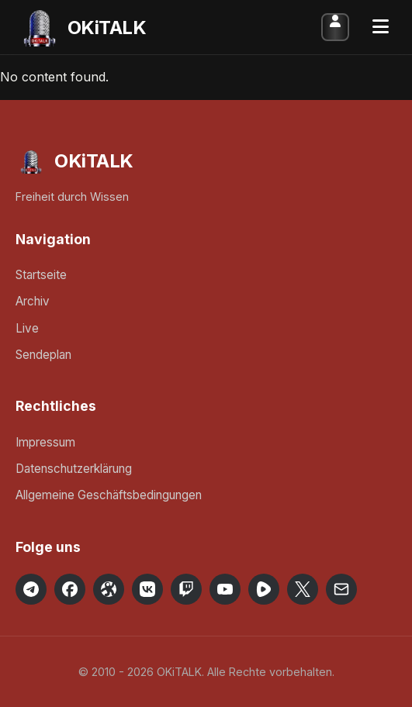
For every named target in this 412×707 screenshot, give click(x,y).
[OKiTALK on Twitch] (186, 589)
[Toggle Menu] (380, 27)
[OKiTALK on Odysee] (108, 589)
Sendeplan (43, 354)
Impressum (45, 442)
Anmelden (335, 27)
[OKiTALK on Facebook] (69, 589)
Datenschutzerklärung (74, 468)
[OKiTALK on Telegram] (31, 589)
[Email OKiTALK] (341, 589)
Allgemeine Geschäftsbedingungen (109, 495)
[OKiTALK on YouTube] (225, 589)
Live (27, 328)
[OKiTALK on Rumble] (263, 589)
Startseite (41, 274)
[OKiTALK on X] (302, 589)
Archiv (33, 301)
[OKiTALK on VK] (147, 589)
